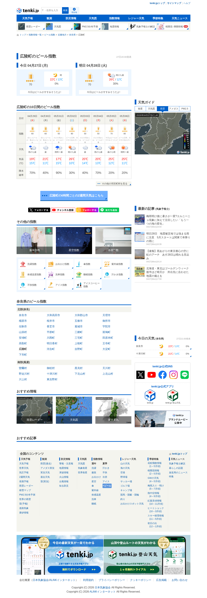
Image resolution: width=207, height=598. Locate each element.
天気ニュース (180, 18)
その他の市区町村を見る (114, 183)
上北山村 (108, 373)
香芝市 (51, 326)
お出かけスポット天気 (132, 503)
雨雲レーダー (26, 485)
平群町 (51, 332)
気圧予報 (24, 472)
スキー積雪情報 (157, 517)
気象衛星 (82, 468)
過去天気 (45, 477)
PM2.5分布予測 (27, 494)
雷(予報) (23, 503)
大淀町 (106, 349)
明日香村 (52, 343)
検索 (65, 10)
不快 (105, 472)
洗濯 (94, 468)
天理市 (106, 315)
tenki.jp (28, 11)
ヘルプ (186, 3)
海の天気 (125, 468)
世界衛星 (82, 472)
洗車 (94, 499)
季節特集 (158, 18)
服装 (94, 472)
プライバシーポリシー (112, 580)
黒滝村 (79, 368)
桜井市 (51, 320)
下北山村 (80, 373)
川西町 (51, 337)
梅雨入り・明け (157, 487)
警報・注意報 (66, 463)
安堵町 (23, 337)
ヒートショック (157, 510)
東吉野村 (52, 379)
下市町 (23, 354)
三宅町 (79, 337)
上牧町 (79, 343)
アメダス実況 (47, 468)
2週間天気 (24, 477)
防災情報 (71, 18)
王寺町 (106, 343)
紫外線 (95, 490)
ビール (107, 485)
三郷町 (79, 332)
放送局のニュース (178, 472)
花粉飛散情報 (157, 465)
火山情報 (64, 477)
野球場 (123, 477)
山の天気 (125, 463)
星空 (94, 481)
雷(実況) (44, 481)
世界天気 (24, 468)
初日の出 (157, 525)
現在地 (74, 12)
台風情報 (64, 481)
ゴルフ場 (125, 485)
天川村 (106, 368)
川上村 (23, 379)
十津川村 (52, 373)
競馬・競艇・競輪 (129, 494)
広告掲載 (161, 580)
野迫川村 (24, 373)
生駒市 (23, 326)
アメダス (173, 108)
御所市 (106, 320)
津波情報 (64, 472)
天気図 (93, 18)
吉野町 (79, 349)
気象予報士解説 (177, 463)
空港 (122, 472)
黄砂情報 (24, 512)
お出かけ (96, 477)
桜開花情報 (157, 472)
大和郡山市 (81, 315)
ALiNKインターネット (62, 580)
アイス (106, 481)
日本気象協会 (41, 580)
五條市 (79, 320)
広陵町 (23, 349)
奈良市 (23, 315)
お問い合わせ (180, 580)
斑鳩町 (106, 332)
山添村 (23, 332)
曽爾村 (23, 368)
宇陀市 (106, 326)
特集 (171, 476)
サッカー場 (126, 481)
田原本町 (108, 337)
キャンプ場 (126, 490)
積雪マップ (25, 490)
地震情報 (64, 468)
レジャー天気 (136, 18)
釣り (122, 499)
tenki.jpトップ (157, 3)
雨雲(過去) (45, 463)
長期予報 (24, 481)
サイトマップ (174, 3)
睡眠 (94, 503)
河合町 (51, 349)
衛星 (140, 108)
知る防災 (64, 485)
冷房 (105, 477)
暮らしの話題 (176, 468)
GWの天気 (157, 480)
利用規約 (88, 580)
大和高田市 (53, 315)
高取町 (23, 343)
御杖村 (51, 368)
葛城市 (79, 326)
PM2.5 (184, 108)
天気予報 (27, 18)
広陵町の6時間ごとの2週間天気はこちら (76, 195)
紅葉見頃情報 (157, 502)
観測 (49, 18)
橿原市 (23, 320)
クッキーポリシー (140, 580)
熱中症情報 (157, 495)
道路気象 (24, 508)
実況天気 (45, 472)
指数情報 (114, 18)
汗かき (106, 468)
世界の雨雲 (25, 499)
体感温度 (96, 494)
